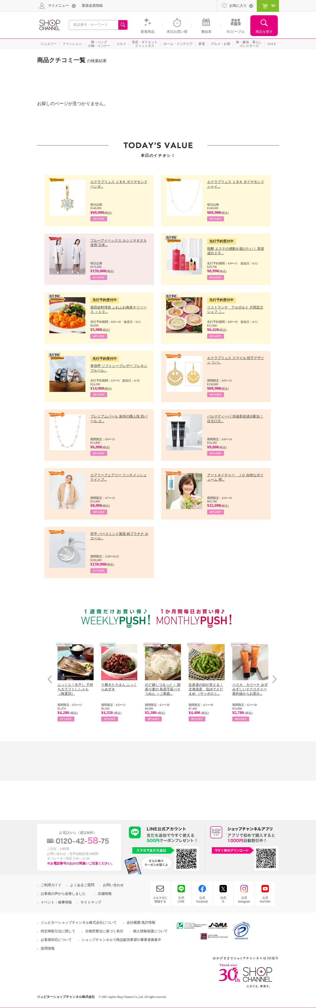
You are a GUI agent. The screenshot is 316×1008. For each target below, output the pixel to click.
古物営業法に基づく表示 (104, 931)
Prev (52, 679)
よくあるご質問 (82, 885)
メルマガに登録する (160, 899)
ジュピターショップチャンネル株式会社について (79, 922)
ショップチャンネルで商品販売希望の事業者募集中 (121, 940)
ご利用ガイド (51, 885)
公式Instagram (244, 899)
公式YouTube (265, 899)
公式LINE (181, 899)
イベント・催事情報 (56, 902)
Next (273, 679)
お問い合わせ (113, 885)
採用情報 (48, 948)
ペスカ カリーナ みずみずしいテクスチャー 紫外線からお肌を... (250, 689)
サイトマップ (90, 902)
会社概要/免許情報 (141, 922)
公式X (223, 899)
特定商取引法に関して (58, 931)
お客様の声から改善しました (63, 894)
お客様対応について (56, 940)
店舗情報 (105, 894)
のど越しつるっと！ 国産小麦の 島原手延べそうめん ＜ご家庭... (162, 689)
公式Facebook (202, 899)
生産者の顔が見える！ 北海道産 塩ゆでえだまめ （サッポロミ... (206, 689)
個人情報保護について (150, 931)
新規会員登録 (92, 5)
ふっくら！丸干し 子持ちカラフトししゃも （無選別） (75, 689)
